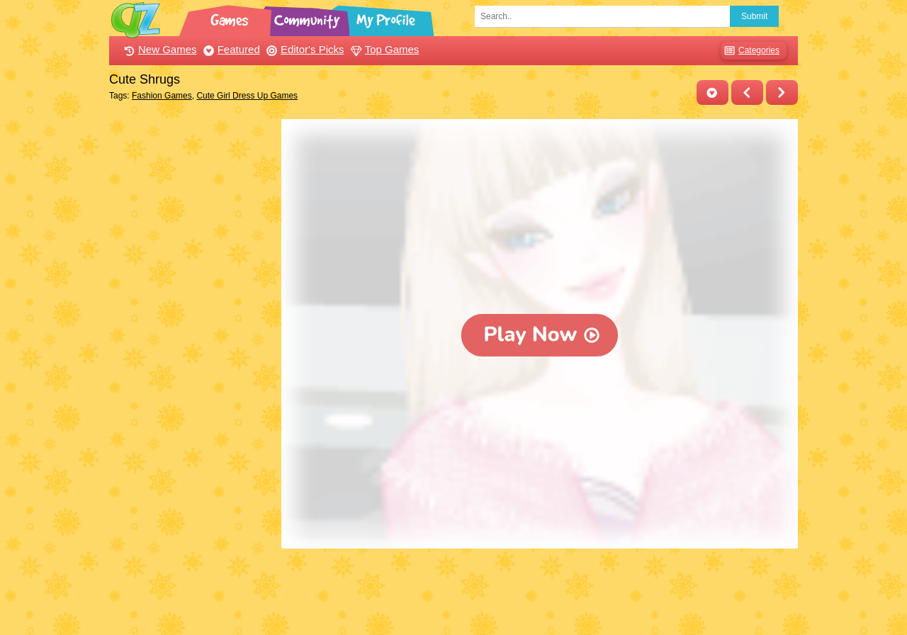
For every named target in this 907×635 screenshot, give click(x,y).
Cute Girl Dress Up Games (247, 96)
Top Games (383, 49)
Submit (754, 16)
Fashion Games (162, 96)
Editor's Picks (303, 49)
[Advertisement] (191, 331)
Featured (230, 49)
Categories (750, 51)
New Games (158, 49)
